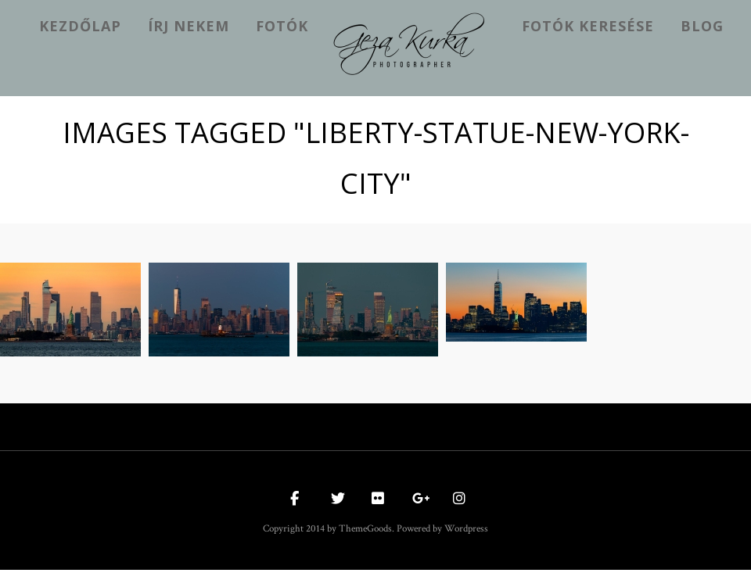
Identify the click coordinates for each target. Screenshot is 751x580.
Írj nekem (188, 25)
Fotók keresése (588, 25)
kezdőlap (80, 25)
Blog (702, 25)
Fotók (282, 25)
